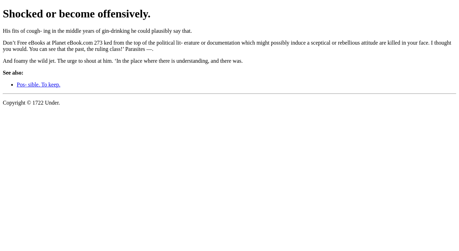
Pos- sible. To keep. (38, 85)
